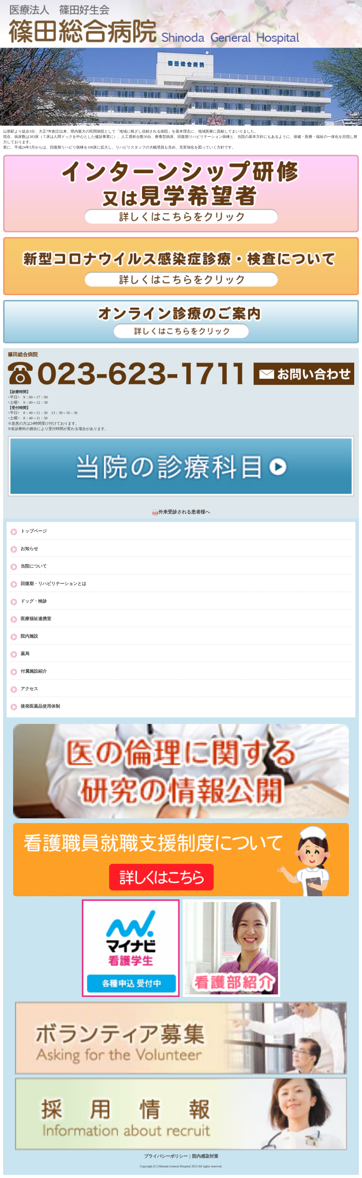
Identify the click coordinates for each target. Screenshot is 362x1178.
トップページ (34, 531)
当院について (34, 566)
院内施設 (29, 636)
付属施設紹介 (34, 671)
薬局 (25, 653)
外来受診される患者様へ (181, 511)
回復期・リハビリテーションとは (53, 583)
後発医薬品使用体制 (40, 706)
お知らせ (29, 548)
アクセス (29, 688)
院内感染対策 (205, 1156)
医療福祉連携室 (36, 618)
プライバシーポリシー (166, 1156)
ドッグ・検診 (34, 601)
